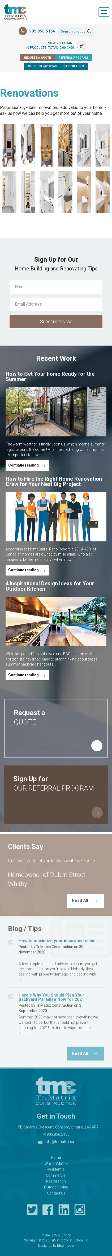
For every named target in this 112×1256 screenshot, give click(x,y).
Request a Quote (37, 57)
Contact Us (56, 1196)
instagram (79, 1212)
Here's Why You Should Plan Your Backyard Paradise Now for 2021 (51, 999)
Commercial (56, 1178)
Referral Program (73, 57)
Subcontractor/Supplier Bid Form (56, 66)
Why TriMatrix (56, 1166)
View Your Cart (50, 45)
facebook (48, 1212)
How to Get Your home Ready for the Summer (50, 376)
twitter (32, 1212)
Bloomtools (65, 1248)
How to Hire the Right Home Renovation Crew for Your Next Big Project (54, 481)
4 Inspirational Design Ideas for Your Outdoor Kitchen (50, 586)
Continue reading (23, 465)
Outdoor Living (56, 1190)
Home (56, 1160)
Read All (80, 903)
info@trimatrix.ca (59, 1144)
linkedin (64, 1212)
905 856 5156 (42, 31)
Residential (56, 1172)
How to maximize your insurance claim (57, 943)
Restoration (56, 1184)
